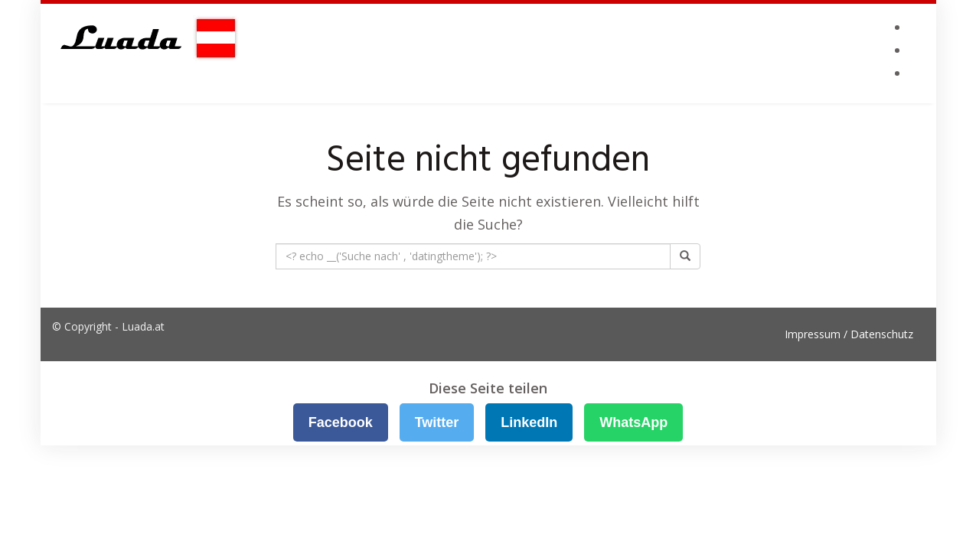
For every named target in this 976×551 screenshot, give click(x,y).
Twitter (437, 422)
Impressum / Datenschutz (849, 334)
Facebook (340, 422)
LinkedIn (529, 422)
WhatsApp (633, 422)
